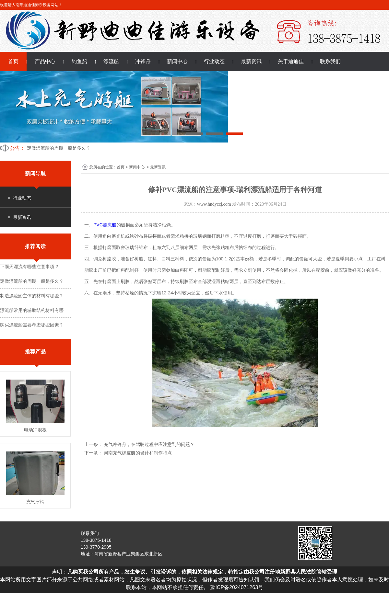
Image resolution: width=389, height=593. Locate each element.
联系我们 (330, 61)
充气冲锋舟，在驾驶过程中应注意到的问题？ (148, 444)
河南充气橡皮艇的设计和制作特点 (137, 452)
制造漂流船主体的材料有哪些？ (32, 295)
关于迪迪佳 (291, 61)
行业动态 (214, 61)
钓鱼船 (79, 61)
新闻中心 (177, 61)
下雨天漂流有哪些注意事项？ (29, 266)
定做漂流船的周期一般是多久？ (58, 148)
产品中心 (45, 61)
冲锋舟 (143, 61)
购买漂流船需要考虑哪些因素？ (32, 324)
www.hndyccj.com (214, 204)
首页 (13, 61)
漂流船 (111, 61)
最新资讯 (251, 61)
